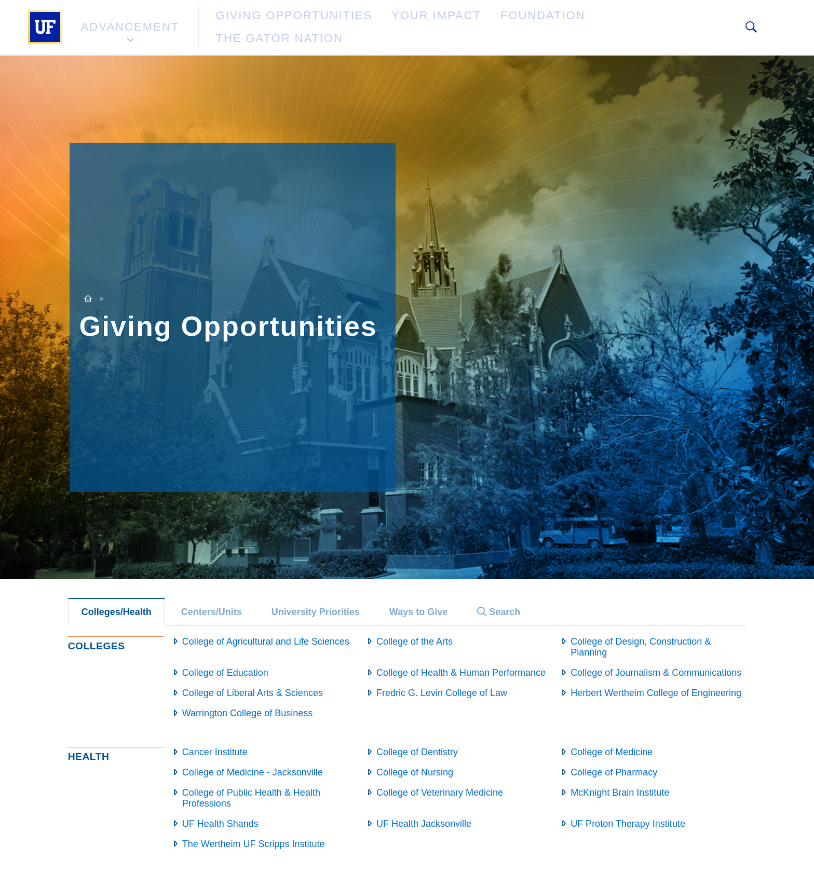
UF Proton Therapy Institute (628, 824)
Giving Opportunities (259, 27)
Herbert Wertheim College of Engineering (656, 693)
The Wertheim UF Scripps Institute (253, 844)
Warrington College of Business (247, 713)
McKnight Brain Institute (620, 792)
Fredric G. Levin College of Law (441, 693)
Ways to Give (418, 612)
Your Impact (368, 27)
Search (498, 612)
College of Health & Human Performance (461, 672)
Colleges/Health (117, 612)
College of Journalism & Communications (656, 672)
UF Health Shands (220, 824)
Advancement (128, 27)
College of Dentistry (417, 752)
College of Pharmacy (614, 772)
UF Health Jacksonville (423, 824)
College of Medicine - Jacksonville (252, 772)
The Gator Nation (548, 27)
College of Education (225, 672)
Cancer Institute (215, 752)
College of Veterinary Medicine (439, 792)
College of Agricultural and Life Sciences (265, 641)
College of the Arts (414, 641)
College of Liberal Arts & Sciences (252, 693)
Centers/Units (211, 612)
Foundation (451, 27)
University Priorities (316, 612)
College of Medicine (612, 752)
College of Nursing (414, 772)
